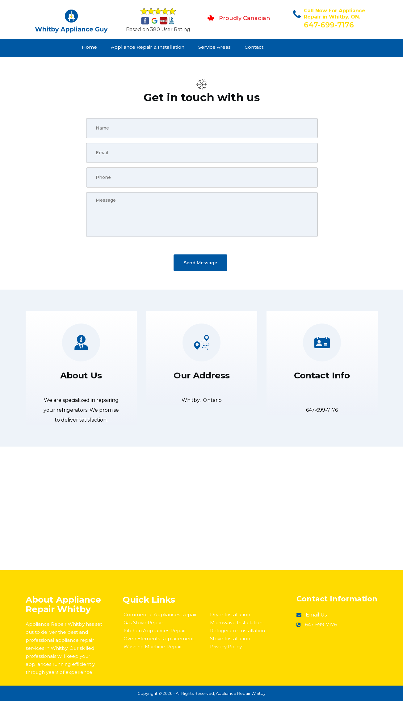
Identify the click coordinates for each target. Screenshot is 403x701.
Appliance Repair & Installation (147, 47)
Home (89, 47)
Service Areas (214, 47)
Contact (254, 47)
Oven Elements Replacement (159, 638)
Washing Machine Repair (153, 646)
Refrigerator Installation (237, 630)
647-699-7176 (329, 24)
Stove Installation (230, 638)
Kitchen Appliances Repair (155, 630)
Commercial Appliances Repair (160, 614)
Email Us (316, 615)
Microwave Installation (236, 622)
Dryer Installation (230, 614)
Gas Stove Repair (143, 622)
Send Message (200, 263)
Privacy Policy (226, 646)
